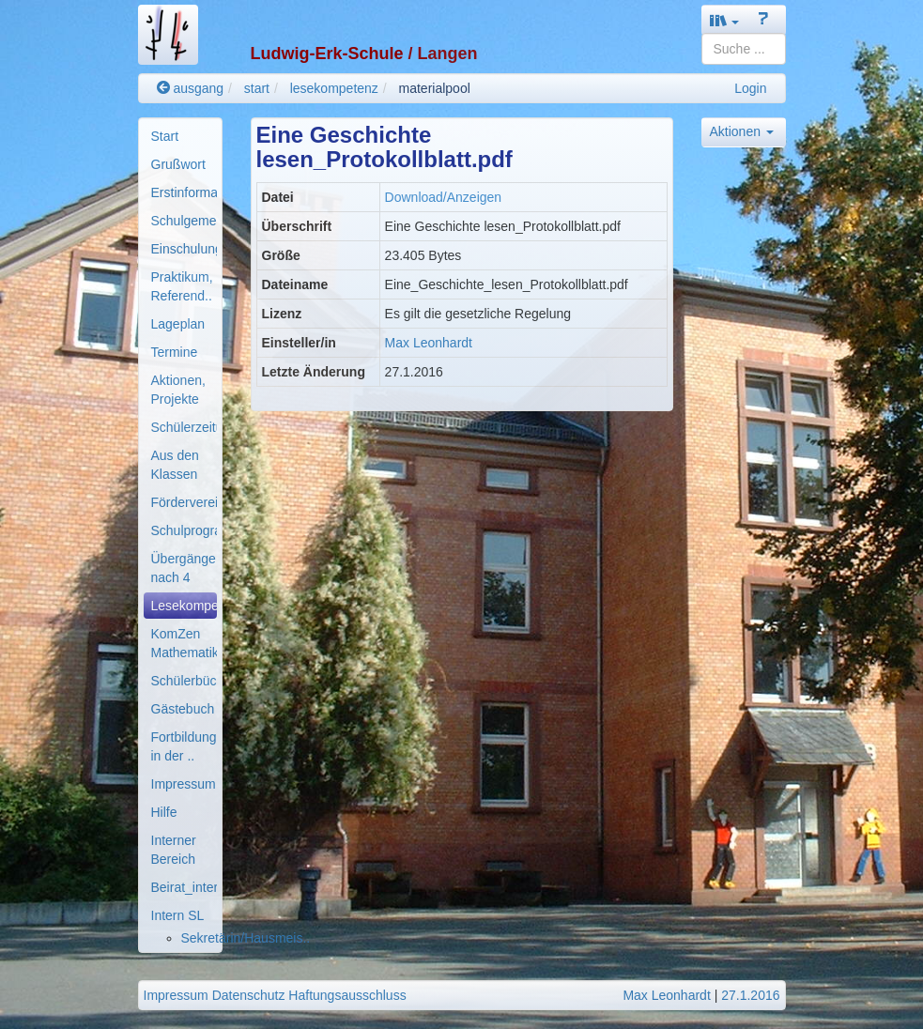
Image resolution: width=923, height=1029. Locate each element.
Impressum (183, 783)
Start (165, 136)
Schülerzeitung (184, 427)
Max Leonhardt (428, 342)
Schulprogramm (184, 530)
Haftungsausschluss (347, 995)
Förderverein (184, 502)
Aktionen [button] (742, 131)
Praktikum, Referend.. (182, 286)
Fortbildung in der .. (184, 746)
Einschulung (184, 248)
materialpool (434, 88)
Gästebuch (183, 708)
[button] (724, 20)
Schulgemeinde (184, 220)
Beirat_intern (184, 887)
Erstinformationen (184, 192)
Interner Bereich (173, 850)
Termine (174, 352)
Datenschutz (248, 995)
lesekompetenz (334, 88)
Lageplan (178, 323)
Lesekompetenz (184, 605)
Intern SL (178, 915)
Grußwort (178, 164)
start (256, 88)
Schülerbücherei (184, 680)
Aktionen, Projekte (178, 390)
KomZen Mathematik (184, 643)
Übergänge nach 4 (183, 568)
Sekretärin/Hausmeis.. (246, 937)
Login (750, 88)
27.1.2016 (750, 995)
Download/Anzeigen (443, 197)
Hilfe (164, 812)
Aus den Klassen (175, 465)
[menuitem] (180, 136)
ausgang (190, 88)
